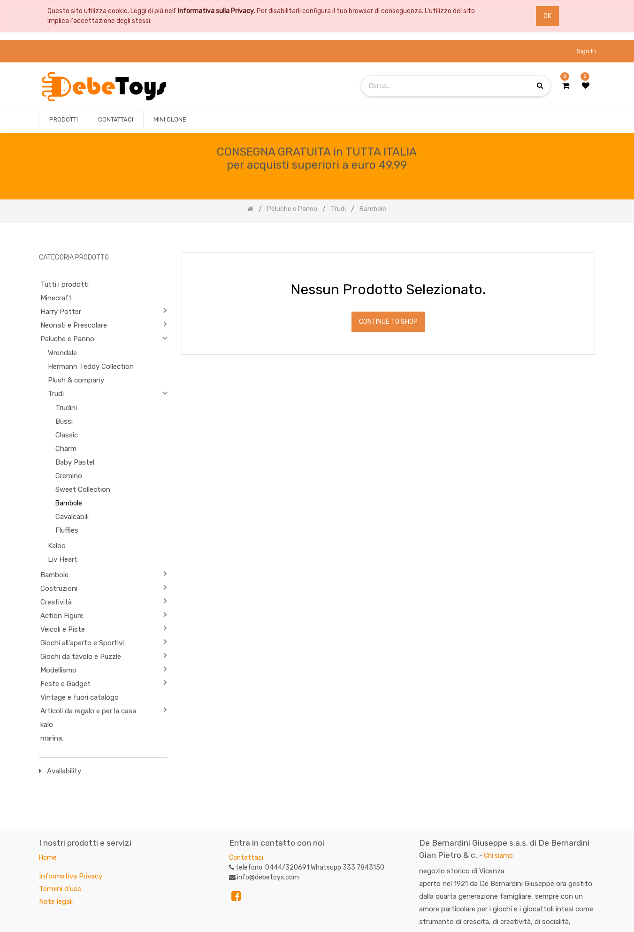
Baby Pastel (74, 462)
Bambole (68, 503)
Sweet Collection (82, 489)
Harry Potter (60, 311)
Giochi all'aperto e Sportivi (82, 643)
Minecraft (56, 298)
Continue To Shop (388, 322)
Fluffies (66, 530)
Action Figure (62, 615)
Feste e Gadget (65, 684)
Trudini (66, 408)
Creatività (56, 602)
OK (547, 16)
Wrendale (62, 353)
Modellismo (58, 670)
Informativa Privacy (70, 876)
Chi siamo (498, 856)
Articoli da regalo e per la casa (88, 711)
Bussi (64, 421)
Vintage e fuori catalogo (79, 697)
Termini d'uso (60, 889)
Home (48, 858)
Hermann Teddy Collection (91, 366)
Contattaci (246, 858)
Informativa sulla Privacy (216, 11)
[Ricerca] (587, 238)
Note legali (56, 901)
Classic (66, 435)
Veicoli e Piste (62, 629)
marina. (51, 738)
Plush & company (76, 380)
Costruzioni (58, 588)
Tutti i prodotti (64, 284)
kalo (46, 724)
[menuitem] (63, 119)
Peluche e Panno (67, 339)
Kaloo (57, 546)
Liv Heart (62, 559)
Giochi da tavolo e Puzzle (80, 656)
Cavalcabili (72, 516)
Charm (65, 448)
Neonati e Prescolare (73, 325)
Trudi (56, 394)
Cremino (68, 476)
